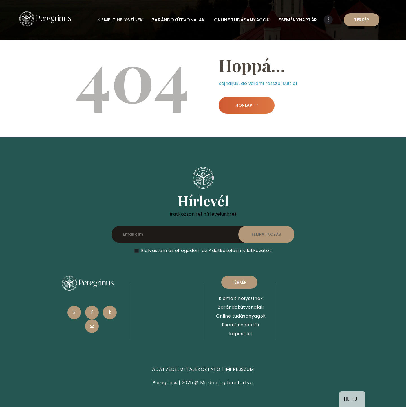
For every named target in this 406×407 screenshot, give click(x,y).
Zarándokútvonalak (241, 307)
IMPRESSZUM (239, 369)
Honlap (243, 105)
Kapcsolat (241, 334)
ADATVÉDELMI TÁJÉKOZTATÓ (186, 369)
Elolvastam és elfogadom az (206, 250)
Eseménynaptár (241, 324)
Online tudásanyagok (241, 316)
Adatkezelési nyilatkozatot (240, 250)
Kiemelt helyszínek (241, 298)
